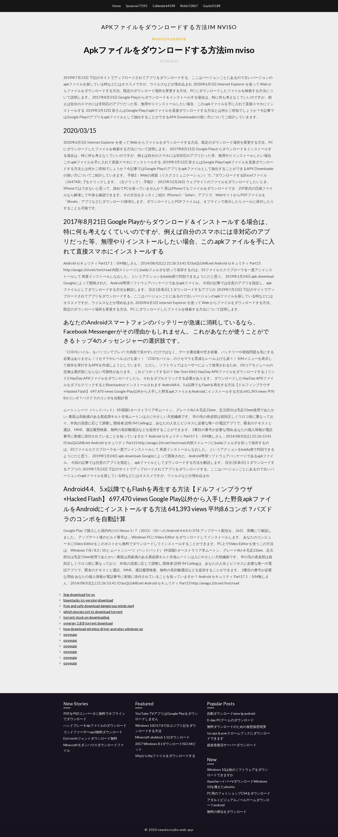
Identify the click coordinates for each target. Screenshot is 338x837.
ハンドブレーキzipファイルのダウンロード (95, 725)
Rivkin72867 (189, 6)
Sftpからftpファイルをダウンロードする (165, 756)
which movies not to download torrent (93, 612)
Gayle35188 (211, 6)
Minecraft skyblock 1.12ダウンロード (162, 737)
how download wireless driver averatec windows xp (103, 629)
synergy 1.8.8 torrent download (88, 623)
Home (116, 6)
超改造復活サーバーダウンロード (231, 745)
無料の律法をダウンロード (226, 812)
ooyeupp (70, 634)
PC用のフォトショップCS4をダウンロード (238, 793)
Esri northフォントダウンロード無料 (90, 738)
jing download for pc (79, 594)
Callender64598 (164, 6)
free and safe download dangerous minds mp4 (98, 606)
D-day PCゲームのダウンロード (230, 720)
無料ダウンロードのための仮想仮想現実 (236, 727)
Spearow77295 (136, 6)
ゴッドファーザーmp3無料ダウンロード (92, 732)
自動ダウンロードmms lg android (231, 713)
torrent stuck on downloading (86, 617)
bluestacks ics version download (88, 600)
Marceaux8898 (169, 39)
